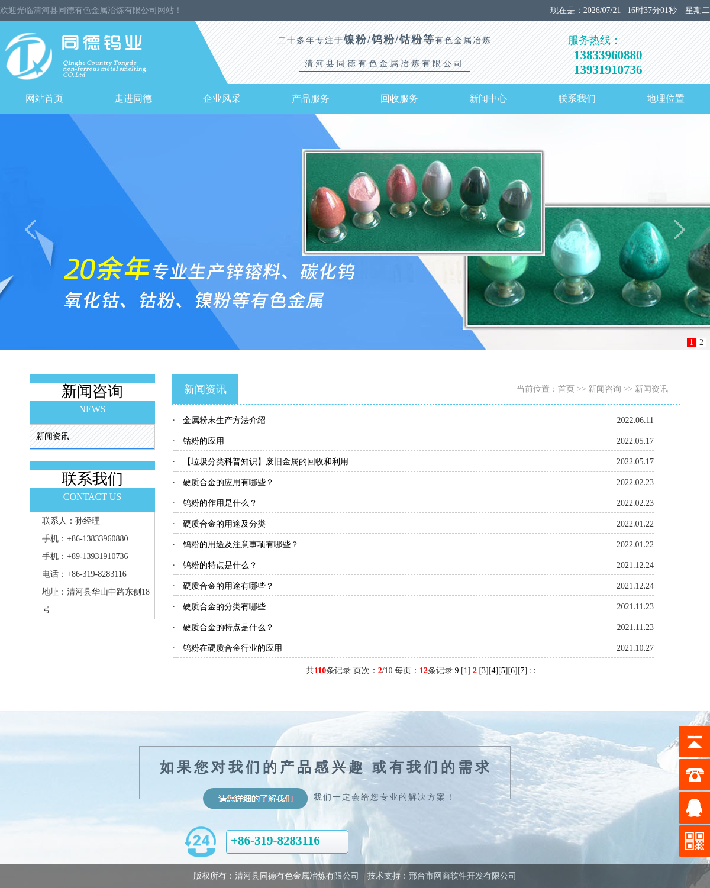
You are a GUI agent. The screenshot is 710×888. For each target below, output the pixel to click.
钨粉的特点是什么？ (220, 565)
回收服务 (399, 98)
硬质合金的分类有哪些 (224, 606)
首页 (566, 389)
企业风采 (222, 98)
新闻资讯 (52, 436)
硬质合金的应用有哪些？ (228, 482)
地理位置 (666, 98)
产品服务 (311, 98)
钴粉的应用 (203, 441)
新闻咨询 (604, 389)
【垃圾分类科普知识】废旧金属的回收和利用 (265, 461)
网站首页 (44, 98)
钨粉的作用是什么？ (220, 503)
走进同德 (133, 98)
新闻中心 (488, 98)
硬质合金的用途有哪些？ (228, 586)
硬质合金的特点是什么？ (228, 627)
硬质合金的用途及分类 (224, 523)
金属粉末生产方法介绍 (224, 420)
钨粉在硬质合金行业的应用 (232, 648)
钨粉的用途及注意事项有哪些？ (241, 544)
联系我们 (577, 98)
